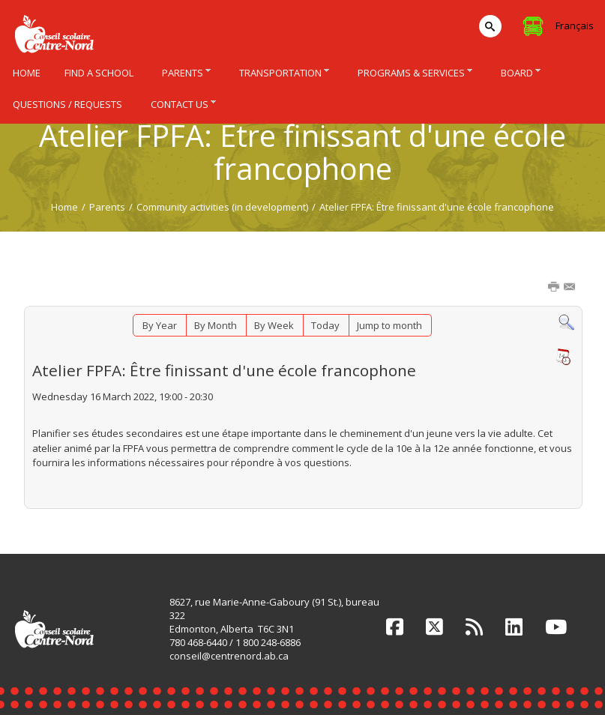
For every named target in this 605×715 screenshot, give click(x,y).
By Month (215, 325)
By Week (274, 325)
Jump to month (389, 325)
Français (575, 25)
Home (64, 207)
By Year (159, 325)
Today (325, 325)
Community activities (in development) (222, 207)
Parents (107, 207)
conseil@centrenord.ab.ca (229, 656)
